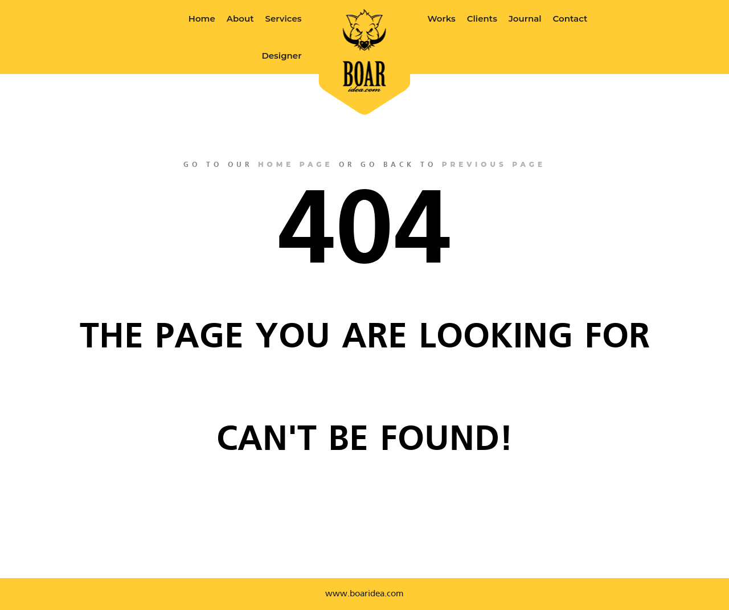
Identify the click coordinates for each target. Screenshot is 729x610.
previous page (494, 164)
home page (295, 164)
